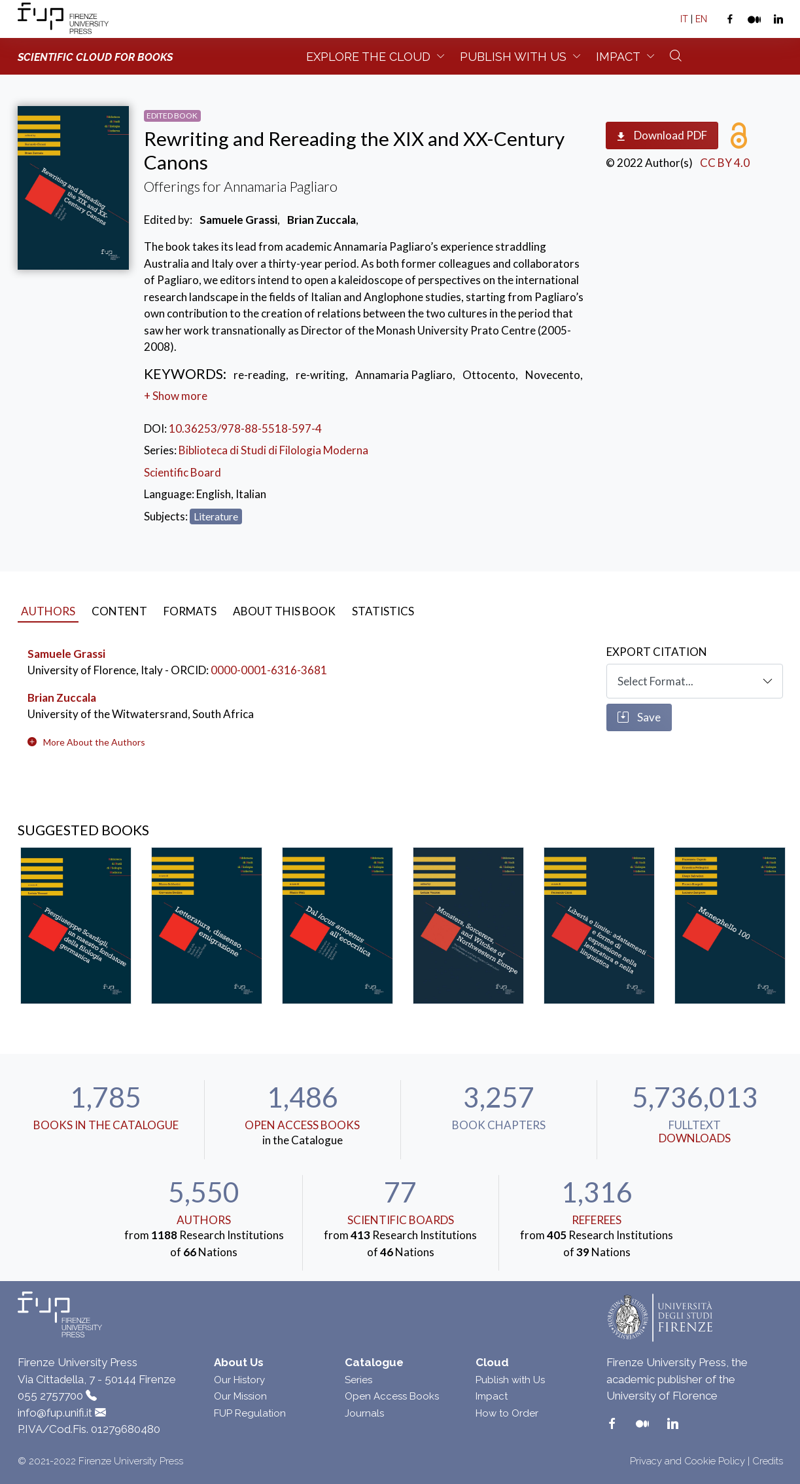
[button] (94, 742)
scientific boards (400, 1220)
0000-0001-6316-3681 (269, 670)
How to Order (507, 1413)
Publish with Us (510, 1380)
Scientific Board (182, 472)
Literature (216, 516)
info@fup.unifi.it (55, 1412)
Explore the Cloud (368, 56)
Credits (767, 1461)
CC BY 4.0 (725, 163)
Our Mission (240, 1396)
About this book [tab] (284, 611)
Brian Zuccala (61, 697)
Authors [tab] (48, 611)
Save (639, 717)
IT (684, 19)
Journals (364, 1413)
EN (701, 19)
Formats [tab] (190, 611)
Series (358, 1380)
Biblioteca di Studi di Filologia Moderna (273, 450)
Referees (596, 1220)
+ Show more (175, 396)
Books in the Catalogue (106, 1125)
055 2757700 (50, 1395)
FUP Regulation (250, 1413)
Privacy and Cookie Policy (687, 1461)
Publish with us (513, 56)
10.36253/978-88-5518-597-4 (245, 428)
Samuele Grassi (66, 654)
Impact (618, 56)
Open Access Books (302, 1125)
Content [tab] (119, 611)
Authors (204, 1220)
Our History (239, 1380)
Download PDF (662, 135)
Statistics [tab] (383, 611)
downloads (695, 1138)
